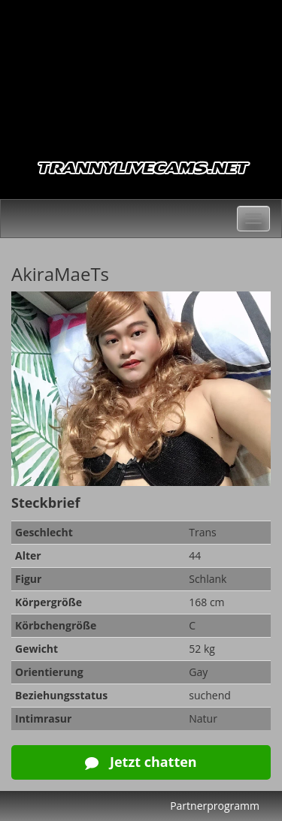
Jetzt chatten (140, 762)
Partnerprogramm (214, 805)
